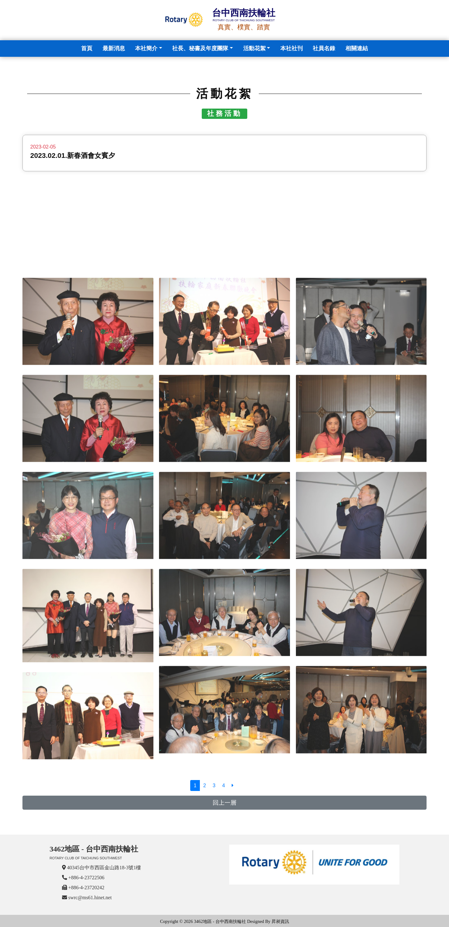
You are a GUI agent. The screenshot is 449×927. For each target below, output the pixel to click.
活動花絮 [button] (254, 48)
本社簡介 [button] (146, 48)
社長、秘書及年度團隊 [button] (200, 48)
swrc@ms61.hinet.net (90, 897)
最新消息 (114, 48)
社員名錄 (324, 48)
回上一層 (224, 802)
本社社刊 (291, 48)
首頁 (88, 47)
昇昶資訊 (280, 921)
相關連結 (356, 48)
